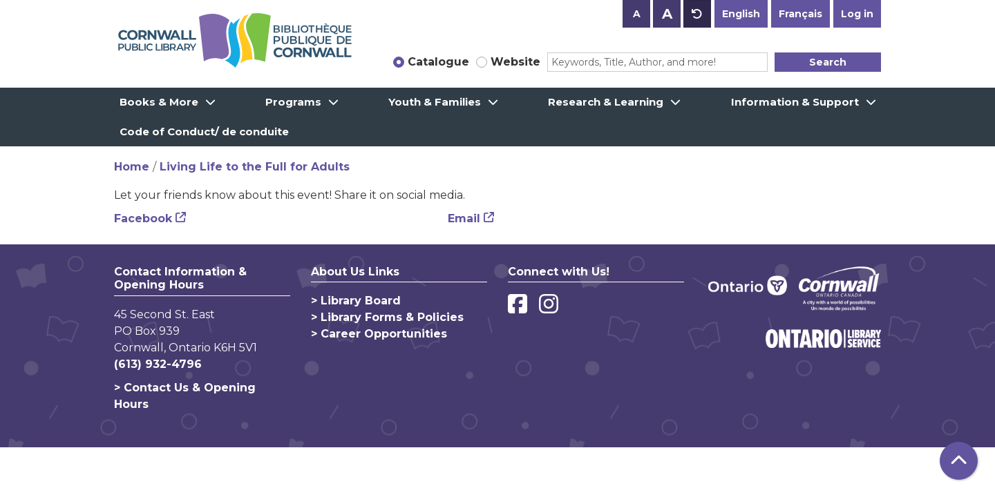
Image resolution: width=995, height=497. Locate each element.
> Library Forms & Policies (387, 317)
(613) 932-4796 (158, 364)
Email (464, 218)
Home (131, 166)
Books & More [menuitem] (159, 101)
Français (800, 14)
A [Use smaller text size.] (637, 14)
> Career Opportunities (379, 333)
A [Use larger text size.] (667, 14)
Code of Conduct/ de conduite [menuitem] (204, 131)
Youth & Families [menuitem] (434, 101)
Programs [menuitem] (293, 101)
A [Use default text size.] (697, 14)
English (741, 14)
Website (515, 61)
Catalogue (438, 61)
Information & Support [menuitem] (795, 101)
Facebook (143, 218)
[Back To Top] (959, 461)
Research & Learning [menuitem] (605, 101)
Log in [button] (857, 14)
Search (827, 62)
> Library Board (356, 300)
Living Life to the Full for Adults (255, 166)
